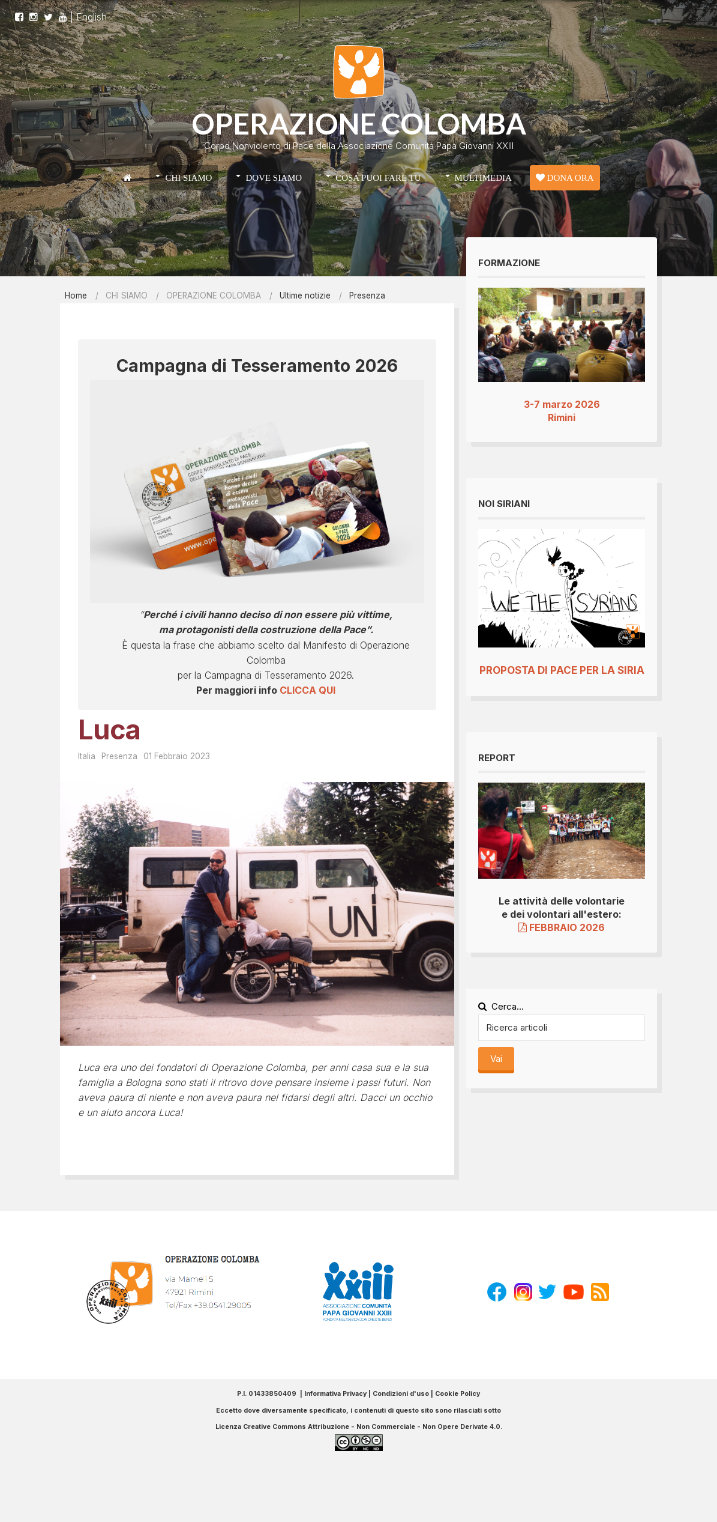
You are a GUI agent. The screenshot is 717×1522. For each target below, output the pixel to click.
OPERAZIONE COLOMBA (358, 123)
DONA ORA (565, 178)
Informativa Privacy (335, 1394)
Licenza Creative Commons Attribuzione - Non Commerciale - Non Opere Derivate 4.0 (357, 1427)
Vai (496, 1058)
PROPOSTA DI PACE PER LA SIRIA (561, 670)
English (91, 22)
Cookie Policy (457, 1394)
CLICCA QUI (307, 690)
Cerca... (501, 1006)
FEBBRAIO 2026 (561, 927)
